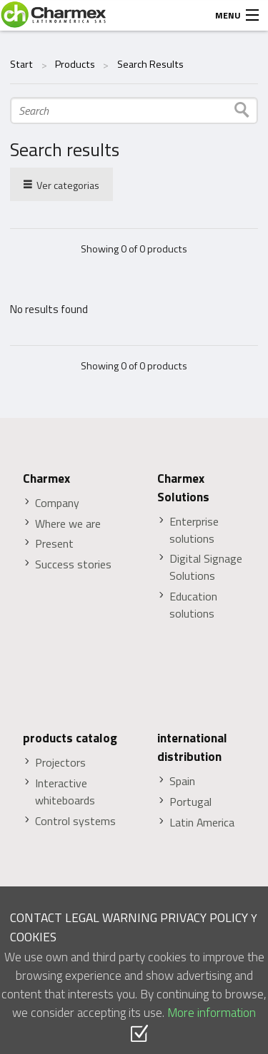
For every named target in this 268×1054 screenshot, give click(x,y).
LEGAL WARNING (111, 917)
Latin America (201, 822)
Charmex (46, 478)
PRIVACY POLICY (204, 917)
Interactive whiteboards (65, 792)
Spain (182, 781)
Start (21, 64)
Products (75, 64)
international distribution (192, 747)
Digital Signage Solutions (205, 567)
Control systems (75, 821)
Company (57, 503)
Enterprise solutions (194, 530)
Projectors (60, 762)
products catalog (70, 738)
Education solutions (193, 605)
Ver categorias (61, 184)
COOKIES (33, 936)
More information (211, 1012)
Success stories (73, 564)
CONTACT (36, 917)
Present (54, 544)
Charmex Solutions (183, 487)
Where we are (68, 524)
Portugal (190, 802)
